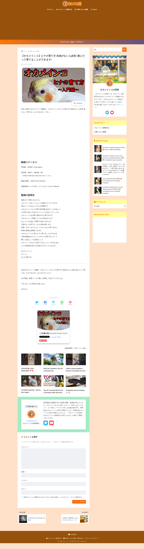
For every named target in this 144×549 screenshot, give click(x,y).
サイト (23, 494)
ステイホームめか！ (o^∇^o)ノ (72, 42)
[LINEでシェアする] (62, 303)
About (94, 9)
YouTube (51, 431)
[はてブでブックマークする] (53, 303)
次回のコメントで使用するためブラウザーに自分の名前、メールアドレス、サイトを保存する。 (53, 502)
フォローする (56, 337)
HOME (72, 540)
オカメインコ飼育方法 (64, 9)
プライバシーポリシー (92, 544)
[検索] (124, 50)
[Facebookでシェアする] (45, 303)
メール (24, 486)
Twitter (45, 431)
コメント (25, 452)
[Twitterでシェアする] (37, 303)
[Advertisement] (72, 26)
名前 (23, 477)
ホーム (50, 9)
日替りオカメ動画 (81, 9)
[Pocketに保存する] (70, 303)
